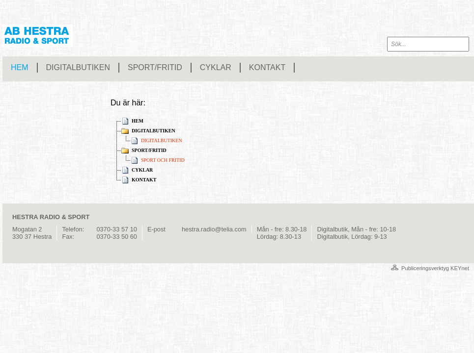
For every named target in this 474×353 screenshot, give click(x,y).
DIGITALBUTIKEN (78, 67)
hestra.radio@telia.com (214, 229)
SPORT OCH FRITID (163, 160)
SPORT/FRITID (155, 67)
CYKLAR (215, 67)
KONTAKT (267, 67)
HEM (19, 67)
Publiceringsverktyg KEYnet (435, 268)
